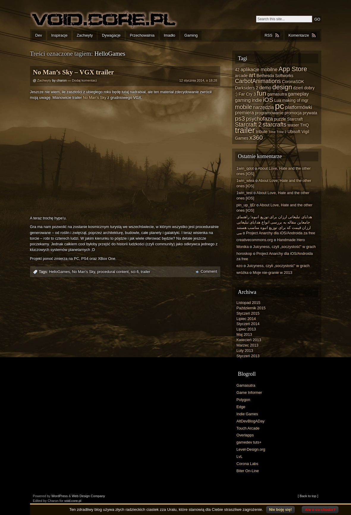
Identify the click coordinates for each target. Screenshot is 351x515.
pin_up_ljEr (246, 205)
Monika (243, 246)
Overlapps (245, 435)
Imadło (169, 35)
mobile (243, 107)
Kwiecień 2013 (249, 340)
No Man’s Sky (94, 97)
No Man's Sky (83, 271)
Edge (241, 407)
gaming (243, 100)
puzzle (280, 119)
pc (279, 106)
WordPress (59, 496)
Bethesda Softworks (274, 75)
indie (257, 100)
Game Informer (249, 392)
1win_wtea (245, 180)
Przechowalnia (142, 35)
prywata (310, 112)
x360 (256, 137)
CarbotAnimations (258, 81)
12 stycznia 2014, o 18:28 (198, 80)
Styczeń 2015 (248, 313)
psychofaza (259, 119)
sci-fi (134, 271)
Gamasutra (246, 385)
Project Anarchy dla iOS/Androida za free (280, 233)
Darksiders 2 (246, 87)
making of (291, 100)
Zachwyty (85, 35)
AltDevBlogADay (251, 421)
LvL (240, 456)
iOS (268, 99)
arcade (241, 75)
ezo (240, 265)
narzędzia (263, 107)
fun (261, 93)
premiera (244, 112)
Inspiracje (59, 35)
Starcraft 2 (248, 124)
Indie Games (247, 414)
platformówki (298, 107)
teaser (293, 125)
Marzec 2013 (248, 345)
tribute (261, 131)
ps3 (240, 118)
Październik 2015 (251, 308)
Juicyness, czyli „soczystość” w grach (284, 246)
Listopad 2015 (248, 302)
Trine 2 (282, 132)
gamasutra (277, 94)
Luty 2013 (245, 350)
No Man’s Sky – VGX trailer (73, 72)
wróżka (243, 272)
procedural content (113, 271)
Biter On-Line (248, 471)
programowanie (269, 112)
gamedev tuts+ (249, 442)
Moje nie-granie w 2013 (272, 272)
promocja (293, 112)
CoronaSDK (293, 81)
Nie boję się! (280, 509)
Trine (272, 132)
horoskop (244, 253)
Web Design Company (88, 496)
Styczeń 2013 (248, 356)
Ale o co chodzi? (320, 509)
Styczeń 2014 (248, 324)
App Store (292, 69)
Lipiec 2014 (246, 318)
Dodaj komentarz (84, 80)
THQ (304, 125)
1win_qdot (245, 168)
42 (237, 69)
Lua (277, 100)
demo (265, 87)
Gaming (191, 35)
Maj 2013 (244, 334)
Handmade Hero (291, 240)
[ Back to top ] (308, 496)
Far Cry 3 (247, 94)
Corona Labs (247, 463)
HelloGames (59, 271)
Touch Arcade (248, 428)
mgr (304, 100)
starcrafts (275, 124)
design (282, 87)
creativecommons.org (255, 240)
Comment (209, 271)
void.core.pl (72, 500)
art (252, 75)
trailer (145, 271)
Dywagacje (111, 35)
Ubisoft (293, 131)
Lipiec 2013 (246, 329)
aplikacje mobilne (259, 69)
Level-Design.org (251, 449)
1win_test (245, 193)
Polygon (243, 399)
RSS (268, 35)
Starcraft (295, 119)
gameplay (298, 93)
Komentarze (299, 35)
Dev (38, 35)
